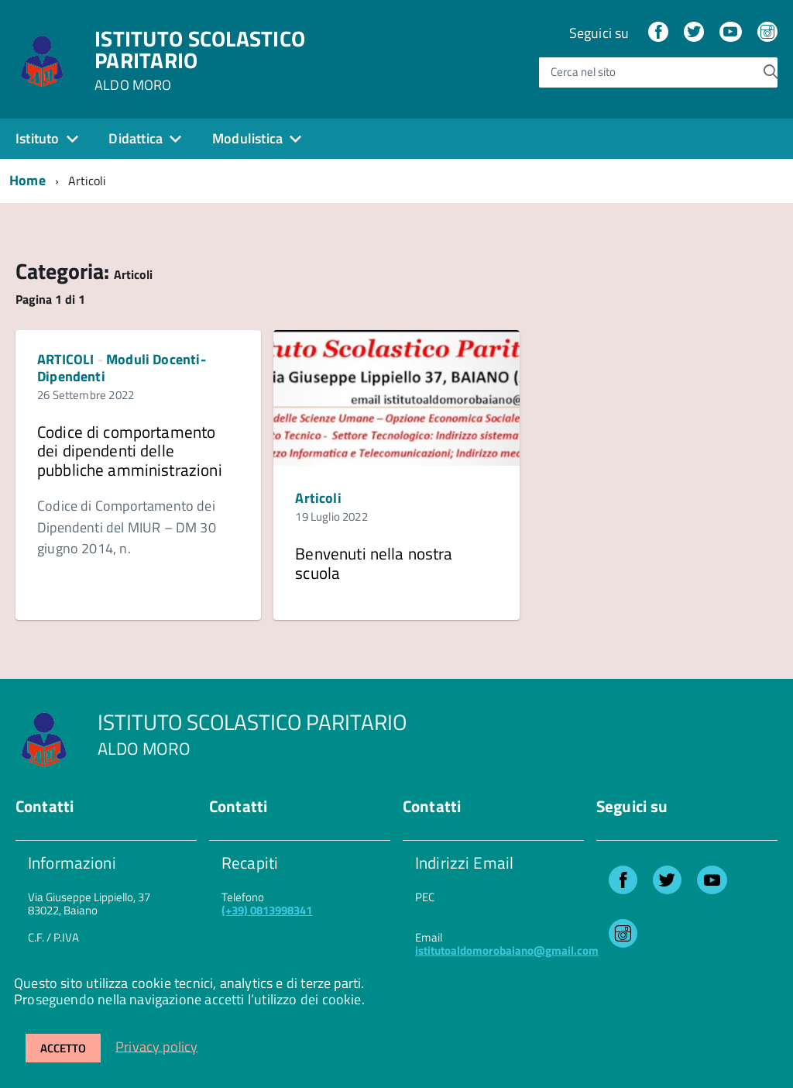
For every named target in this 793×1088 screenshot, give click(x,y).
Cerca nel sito (583, 72)
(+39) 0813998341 (266, 910)
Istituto (37, 138)
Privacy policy (156, 1045)
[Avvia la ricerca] (771, 72)
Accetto (63, 1048)
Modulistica (247, 138)
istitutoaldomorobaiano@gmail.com (507, 950)
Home (27, 180)
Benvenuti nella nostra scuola (373, 562)
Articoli (318, 497)
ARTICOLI (65, 359)
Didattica (135, 138)
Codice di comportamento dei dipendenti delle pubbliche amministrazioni (129, 450)
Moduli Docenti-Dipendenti (121, 368)
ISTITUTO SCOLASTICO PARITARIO (199, 60)
